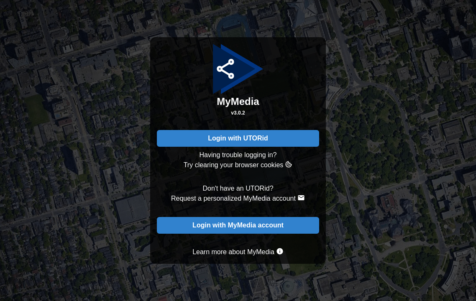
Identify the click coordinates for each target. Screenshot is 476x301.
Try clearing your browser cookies (238, 164)
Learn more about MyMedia (238, 251)
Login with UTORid (238, 138)
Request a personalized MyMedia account (238, 198)
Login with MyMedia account (238, 225)
